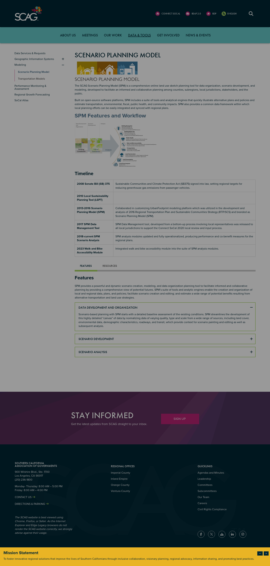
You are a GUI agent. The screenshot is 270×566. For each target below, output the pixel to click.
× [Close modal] (266, 553)
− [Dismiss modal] (260, 553)
